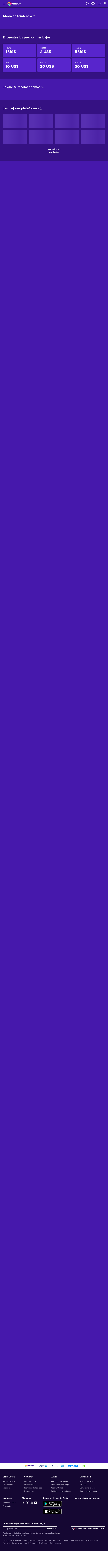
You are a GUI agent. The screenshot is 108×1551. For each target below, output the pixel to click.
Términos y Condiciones (12, 1543)
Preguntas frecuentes (59, 1481)
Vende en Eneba (9, 1503)
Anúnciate (7, 1506)
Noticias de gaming (87, 1481)
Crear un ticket (57, 1488)
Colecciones (29, 1484)
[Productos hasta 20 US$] (54, 731)
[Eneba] (14, 4)
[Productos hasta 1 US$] (19, 716)
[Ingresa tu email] (23, 1528)
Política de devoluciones (61, 1491)
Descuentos (29, 1491)
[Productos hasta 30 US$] (88, 731)
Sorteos (83, 1484)
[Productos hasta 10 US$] (19, 731)
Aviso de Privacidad (31, 1543)
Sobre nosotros (9, 1481)
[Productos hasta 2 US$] (54, 716)
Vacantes (6, 1488)
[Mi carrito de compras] (99, 3)
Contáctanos (8, 1484)
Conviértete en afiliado (89, 1488)
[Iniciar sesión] (105, 3)
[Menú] (3, 3)
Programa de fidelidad (33, 1488)
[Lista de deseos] (93, 3)
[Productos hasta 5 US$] (88, 716)
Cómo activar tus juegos (60, 1484)
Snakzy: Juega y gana (88, 1491)
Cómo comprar (30, 1481)
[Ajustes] (88, 1528)
